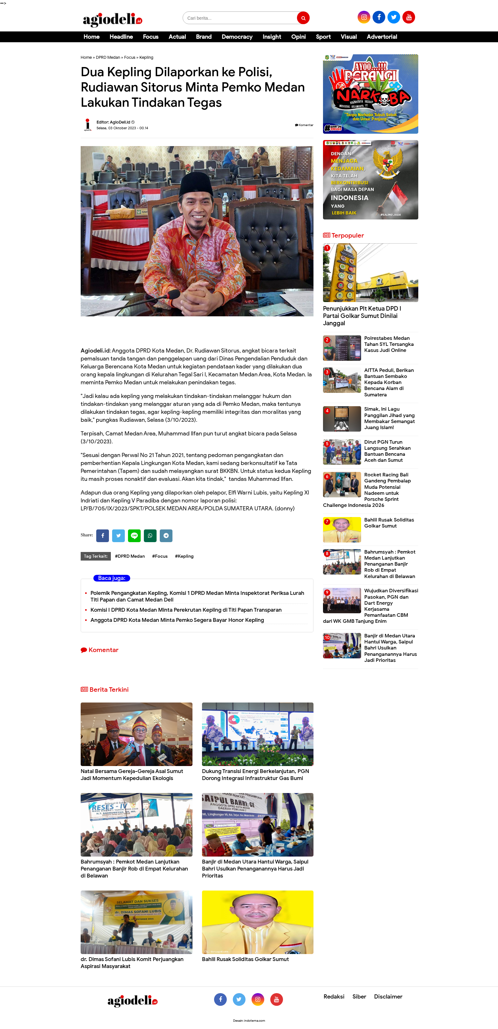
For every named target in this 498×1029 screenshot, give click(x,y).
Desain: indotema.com (249, 1021)
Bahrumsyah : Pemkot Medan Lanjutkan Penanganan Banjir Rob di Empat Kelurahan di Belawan (134, 868)
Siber (359, 996)
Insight (272, 36)
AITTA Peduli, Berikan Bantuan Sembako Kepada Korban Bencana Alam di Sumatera (389, 382)
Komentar (304, 125)
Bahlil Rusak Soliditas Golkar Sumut (245, 959)
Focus (150, 36)
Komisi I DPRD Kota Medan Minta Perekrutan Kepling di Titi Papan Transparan (186, 610)
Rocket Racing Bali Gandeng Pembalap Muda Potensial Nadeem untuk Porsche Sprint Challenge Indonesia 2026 (367, 490)
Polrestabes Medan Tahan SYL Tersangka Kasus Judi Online (389, 344)
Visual (349, 36)
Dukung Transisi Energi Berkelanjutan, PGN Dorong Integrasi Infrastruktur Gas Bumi (255, 775)
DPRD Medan (108, 57)
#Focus (160, 556)
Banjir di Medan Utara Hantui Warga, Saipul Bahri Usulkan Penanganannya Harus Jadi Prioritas (255, 868)
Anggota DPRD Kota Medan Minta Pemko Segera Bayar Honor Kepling (177, 620)
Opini (298, 36)
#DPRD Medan (130, 556)
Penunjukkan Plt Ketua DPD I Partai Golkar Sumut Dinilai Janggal (362, 316)
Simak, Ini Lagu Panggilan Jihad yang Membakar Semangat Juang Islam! (389, 418)
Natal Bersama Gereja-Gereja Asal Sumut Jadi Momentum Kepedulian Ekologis (132, 775)
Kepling (146, 57)
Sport (323, 36)
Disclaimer (388, 996)
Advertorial (382, 36)
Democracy (237, 36)
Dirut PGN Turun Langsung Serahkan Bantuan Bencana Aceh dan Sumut (387, 451)
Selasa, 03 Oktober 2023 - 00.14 (122, 128)
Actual (177, 36)
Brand (204, 36)
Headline (121, 36)
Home (91, 36)
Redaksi (334, 996)
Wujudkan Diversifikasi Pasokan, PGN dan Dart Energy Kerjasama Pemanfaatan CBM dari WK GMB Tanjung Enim (370, 606)
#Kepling (184, 556)
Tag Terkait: (96, 556)
